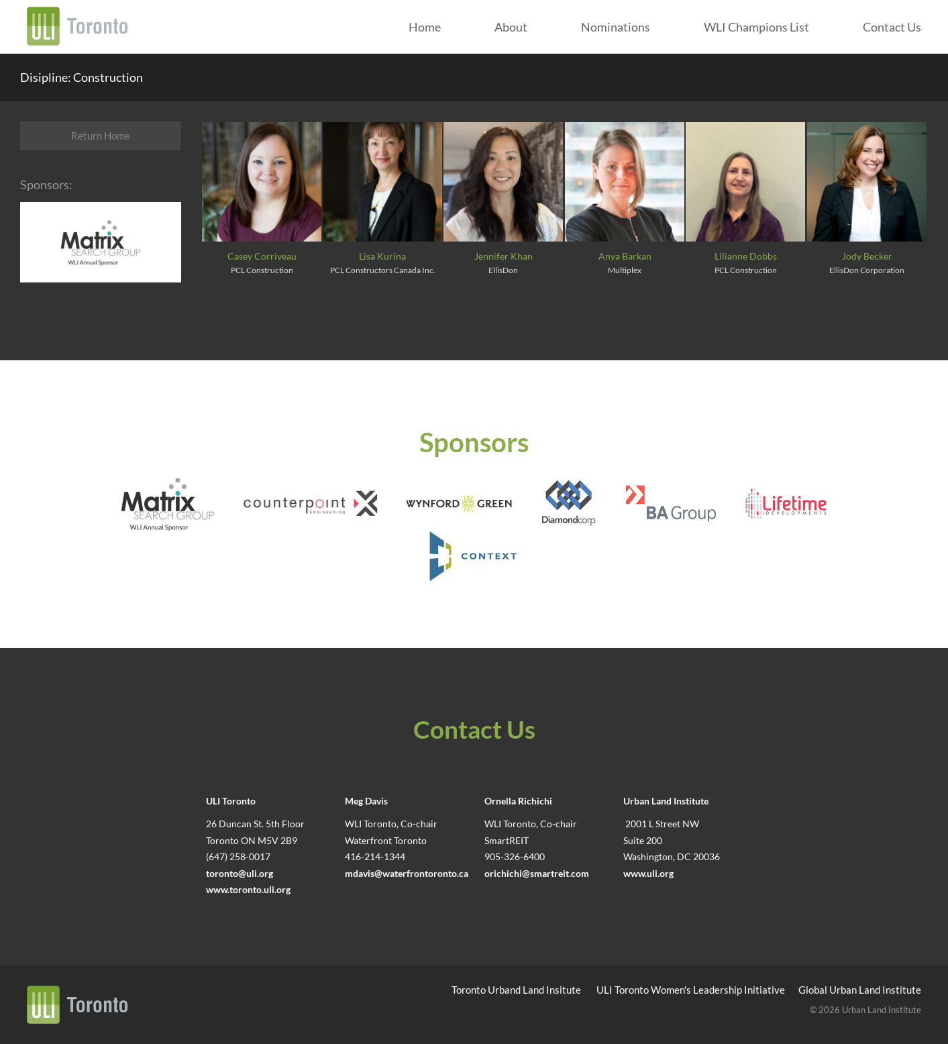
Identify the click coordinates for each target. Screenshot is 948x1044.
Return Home (100, 135)
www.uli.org (648, 873)
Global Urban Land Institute (859, 990)
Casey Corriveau (262, 256)
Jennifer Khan (503, 256)
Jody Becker (867, 256)
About (510, 26)
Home (425, 26)
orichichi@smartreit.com (536, 873)
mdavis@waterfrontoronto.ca (406, 873)
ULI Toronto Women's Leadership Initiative (690, 990)
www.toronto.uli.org (248, 889)
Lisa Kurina (382, 256)
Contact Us (892, 26)
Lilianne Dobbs (746, 256)
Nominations (615, 26)
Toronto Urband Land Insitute (516, 990)
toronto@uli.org (239, 873)
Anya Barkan (624, 256)
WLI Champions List (756, 26)
